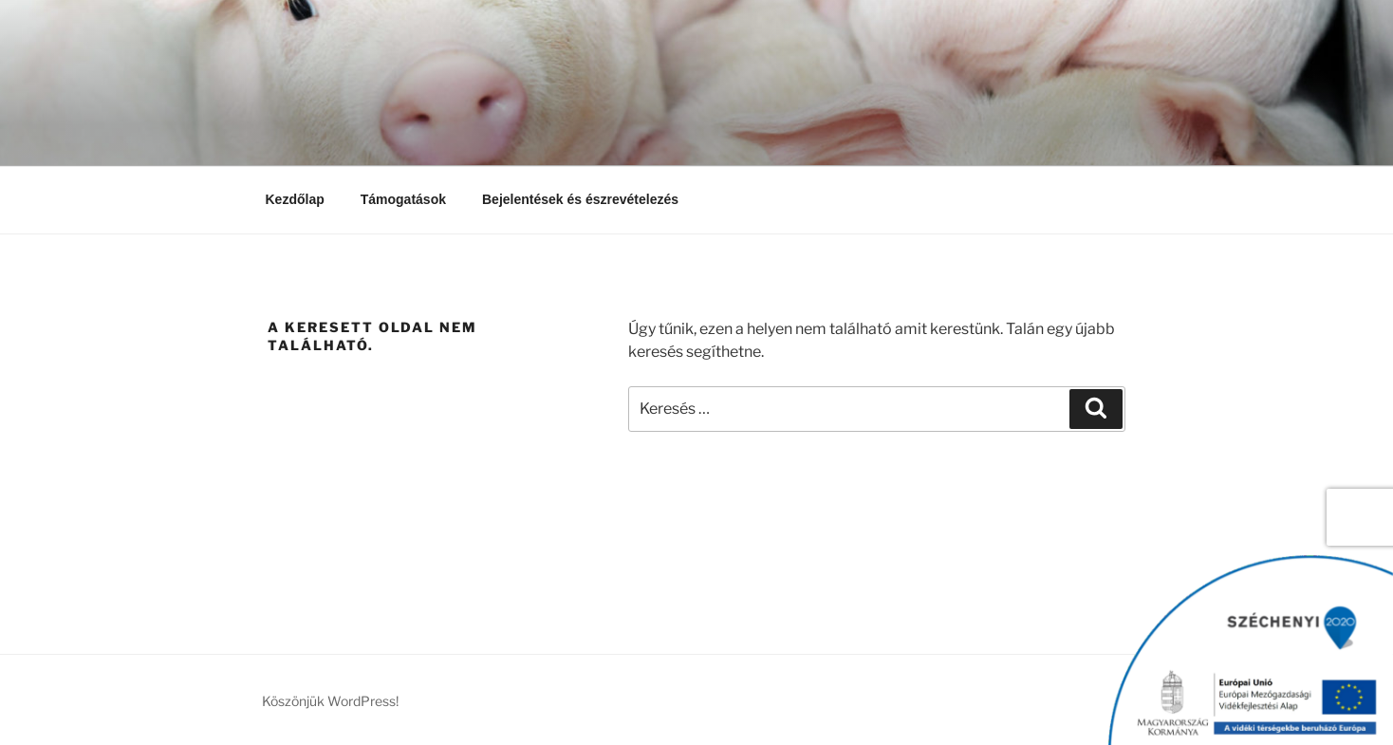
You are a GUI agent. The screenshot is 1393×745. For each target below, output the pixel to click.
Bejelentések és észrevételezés (580, 199)
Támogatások (403, 199)
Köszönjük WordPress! (330, 701)
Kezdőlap (295, 199)
